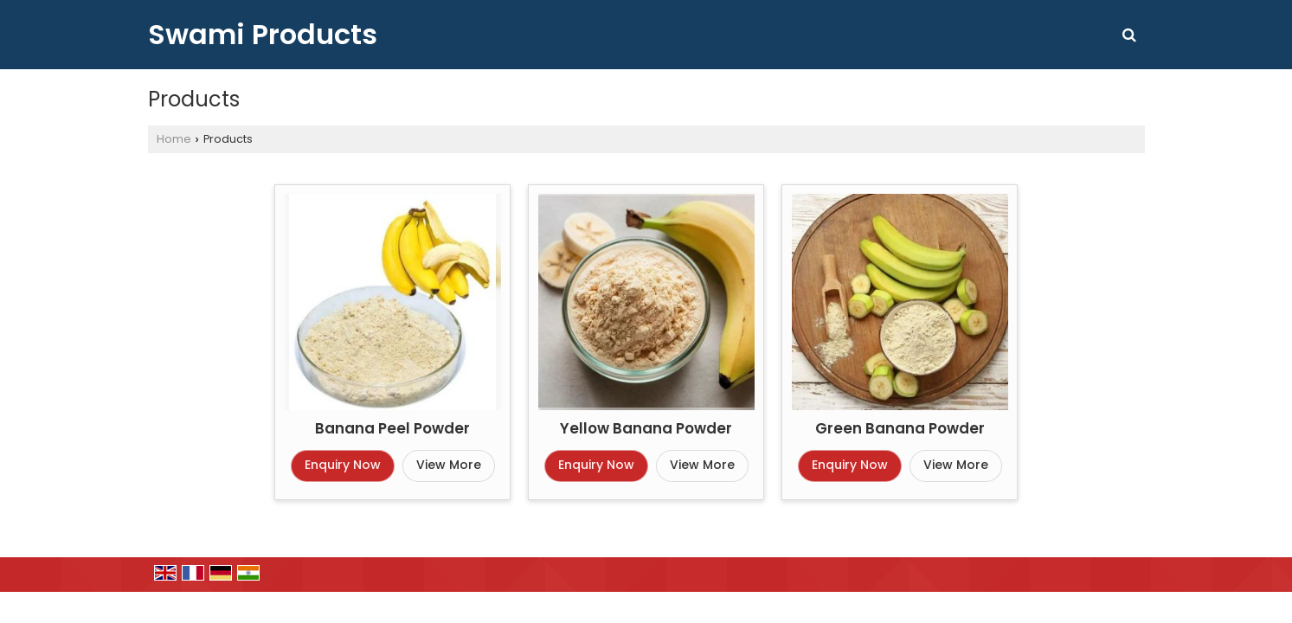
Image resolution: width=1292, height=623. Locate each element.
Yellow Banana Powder (646, 428)
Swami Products (262, 34)
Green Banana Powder (900, 428)
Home (174, 139)
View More (448, 464)
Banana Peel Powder (392, 428)
